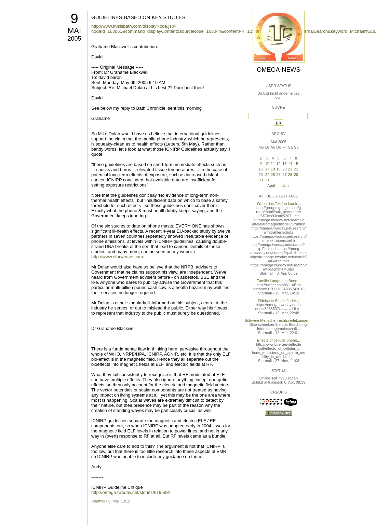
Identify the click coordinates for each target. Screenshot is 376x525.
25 (273, 174)
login (278, 97)
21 (290, 169)
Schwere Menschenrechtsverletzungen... (279, 320)
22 (296, 169)
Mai (74, 30)
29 (296, 174)
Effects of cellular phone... (278, 340)
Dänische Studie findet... (278, 301)
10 (267, 164)
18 (273, 169)
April (271, 185)
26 (278, 174)
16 (260, 169)
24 (267, 174)
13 (284, 164)
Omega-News (278, 69)
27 (284, 174)
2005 (74, 38)
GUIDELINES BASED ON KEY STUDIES (138, 17)
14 (290, 164)
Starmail (98, 501)
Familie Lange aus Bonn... (278, 281)
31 (267, 180)
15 (296, 164)
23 (260, 174)
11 (273, 164)
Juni (285, 185)
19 (278, 169)
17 (267, 169)
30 (260, 180)
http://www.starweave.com (117, 256)
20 (284, 169)
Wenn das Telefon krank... (278, 204)
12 (278, 164)
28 (290, 174)
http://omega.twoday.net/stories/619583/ (130, 492)
